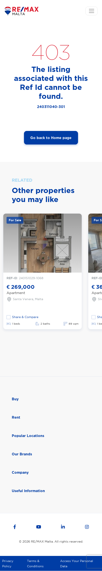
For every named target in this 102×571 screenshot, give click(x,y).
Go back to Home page (50, 138)
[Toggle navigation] (91, 11)
